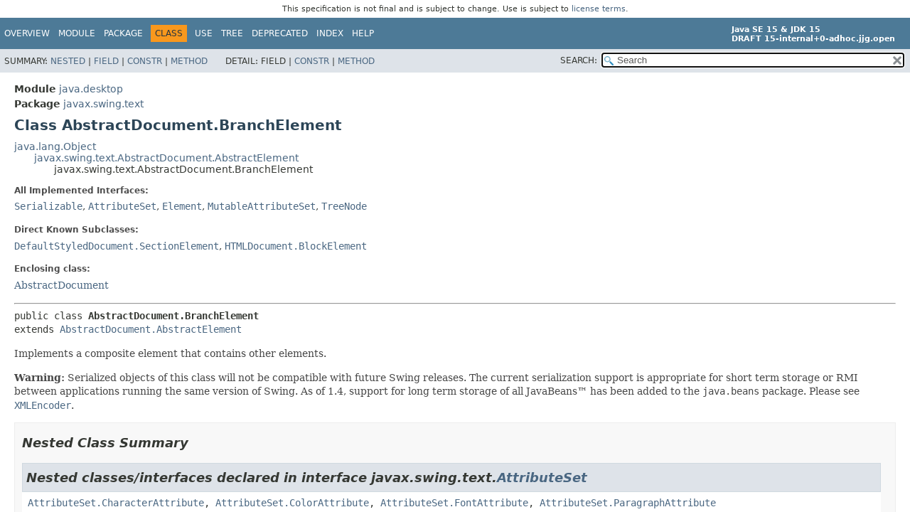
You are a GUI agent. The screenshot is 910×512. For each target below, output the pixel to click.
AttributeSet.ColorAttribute (292, 502)
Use (204, 33)
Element (182, 206)
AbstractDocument (61, 285)
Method (189, 61)
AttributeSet (122, 206)
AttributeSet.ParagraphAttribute (628, 502)
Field (106, 61)
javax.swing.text (103, 104)
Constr (144, 61)
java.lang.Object (55, 146)
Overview (27, 33)
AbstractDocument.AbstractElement (151, 329)
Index (329, 33)
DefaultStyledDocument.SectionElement (116, 246)
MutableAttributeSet (262, 206)
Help (363, 33)
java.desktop (91, 89)
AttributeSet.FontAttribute (454, 502)
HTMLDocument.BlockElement (296, 246)
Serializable (48, 206)
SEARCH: (578, 60)
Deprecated (280, 33)
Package (123, 33)
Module (76, 33)
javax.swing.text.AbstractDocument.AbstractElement (166, 158)
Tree (232, 33)
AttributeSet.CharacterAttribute (116, 502)
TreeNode (344, 206)
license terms (599, 9)
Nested (67, 61)
